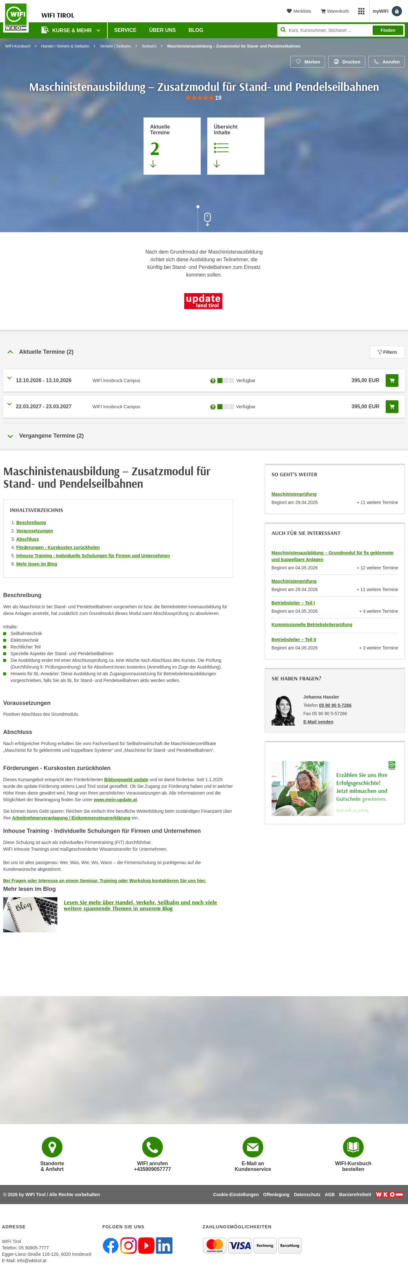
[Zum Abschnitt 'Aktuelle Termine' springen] (172, 146)
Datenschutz (307, 1194)
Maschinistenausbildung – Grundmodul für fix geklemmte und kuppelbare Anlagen (333, 556)
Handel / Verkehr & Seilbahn (65, 46)
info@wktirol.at (31, 1260)
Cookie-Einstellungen (236, 1194)
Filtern (387, 352)
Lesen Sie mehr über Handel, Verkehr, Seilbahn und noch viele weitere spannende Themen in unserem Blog (140, 905)
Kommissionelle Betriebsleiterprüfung (312, 624)
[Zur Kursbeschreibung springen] (236, 146)
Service (125, 30)
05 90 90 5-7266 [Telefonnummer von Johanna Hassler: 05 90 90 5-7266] (335, 705)
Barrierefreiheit (355, 1194)
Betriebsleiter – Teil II (294, 639)
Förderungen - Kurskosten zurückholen (58, 547)
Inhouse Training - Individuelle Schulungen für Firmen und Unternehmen (93, 555)
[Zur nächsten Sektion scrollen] (204, 219)
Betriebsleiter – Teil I (293, 602)
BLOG (196, 30)
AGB (330, 1194)
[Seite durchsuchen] (341, 30)
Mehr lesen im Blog (36, 563)
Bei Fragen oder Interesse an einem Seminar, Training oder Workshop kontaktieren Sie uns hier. (104, 880)
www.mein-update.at (115, 799)
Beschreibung (31, 522)
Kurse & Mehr (67, 30)
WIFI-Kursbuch (18, 46)
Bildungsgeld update (126, 779)
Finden (388, 30)
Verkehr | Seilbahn (115, 46)
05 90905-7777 (34, 1247)
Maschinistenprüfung (294, 494)
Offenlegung (276, 1194)
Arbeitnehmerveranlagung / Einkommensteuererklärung (71, 817)
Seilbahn (149, 46)
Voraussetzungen (34, 530)
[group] (203, 98)
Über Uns (162, 30)
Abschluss (27, 539)
